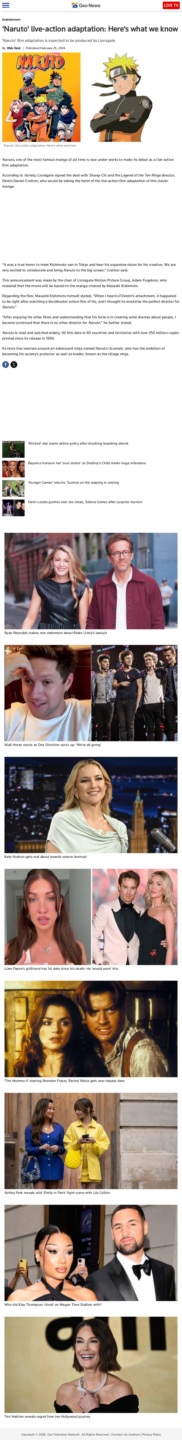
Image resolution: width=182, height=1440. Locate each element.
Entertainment (11, 19)
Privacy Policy (151, 1434)
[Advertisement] (91, 225)
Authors (134, 1434)
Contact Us (119, 1434)
